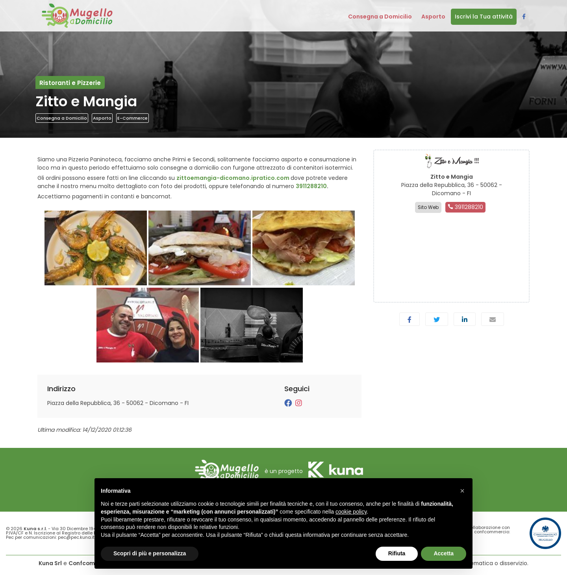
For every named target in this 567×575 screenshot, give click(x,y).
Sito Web (428, 207)
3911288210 (311, 186)
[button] (462, 490)
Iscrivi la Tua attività (484, 16)
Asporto (102, 118)
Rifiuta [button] (397, 553)
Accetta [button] (444, 553)
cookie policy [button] (351, 511)
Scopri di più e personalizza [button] (149, 553)
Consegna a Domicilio (62, 118)
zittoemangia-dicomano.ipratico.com (232, 178)
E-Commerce (132, 118)
